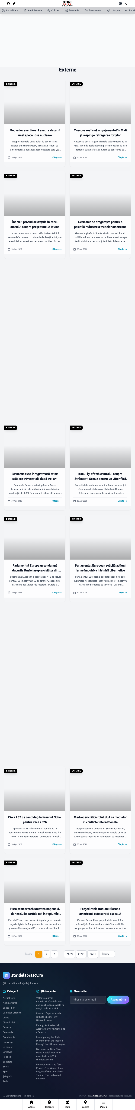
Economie (8, 1032)
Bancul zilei (9, 1007)
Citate (6, 1017)
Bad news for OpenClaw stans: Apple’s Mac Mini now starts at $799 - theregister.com (48, 1054)
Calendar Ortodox (12, 1012)
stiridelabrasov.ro (100, 1096)
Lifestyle (7, 1051)
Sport (5, 1071)
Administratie (10, 1002)
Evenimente (9, 1037)
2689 (69, 954)
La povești (8, 1047)
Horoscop (7, 1042)
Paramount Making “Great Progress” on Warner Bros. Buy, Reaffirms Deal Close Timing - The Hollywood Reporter (49, 1071)
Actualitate (9, 997)
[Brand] (67, 975)
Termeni (29, 1096)
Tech (5, 1081)
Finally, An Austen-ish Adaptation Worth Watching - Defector (50, 1029)
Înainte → (107, 954)
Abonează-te (118, 999)
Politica (7, 1056)
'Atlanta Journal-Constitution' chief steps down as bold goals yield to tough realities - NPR (50, 1003)
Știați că (7, 1076)
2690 (81, 954)
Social (6, 1066)
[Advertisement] (67, 40)
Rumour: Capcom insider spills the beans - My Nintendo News (49, 1017)
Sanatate (7, 1061)
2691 (93, 954)
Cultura (7, 1027)
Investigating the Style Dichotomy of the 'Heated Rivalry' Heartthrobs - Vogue (50, 1041)
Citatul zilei (9, 1022)
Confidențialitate (12, 1096)
